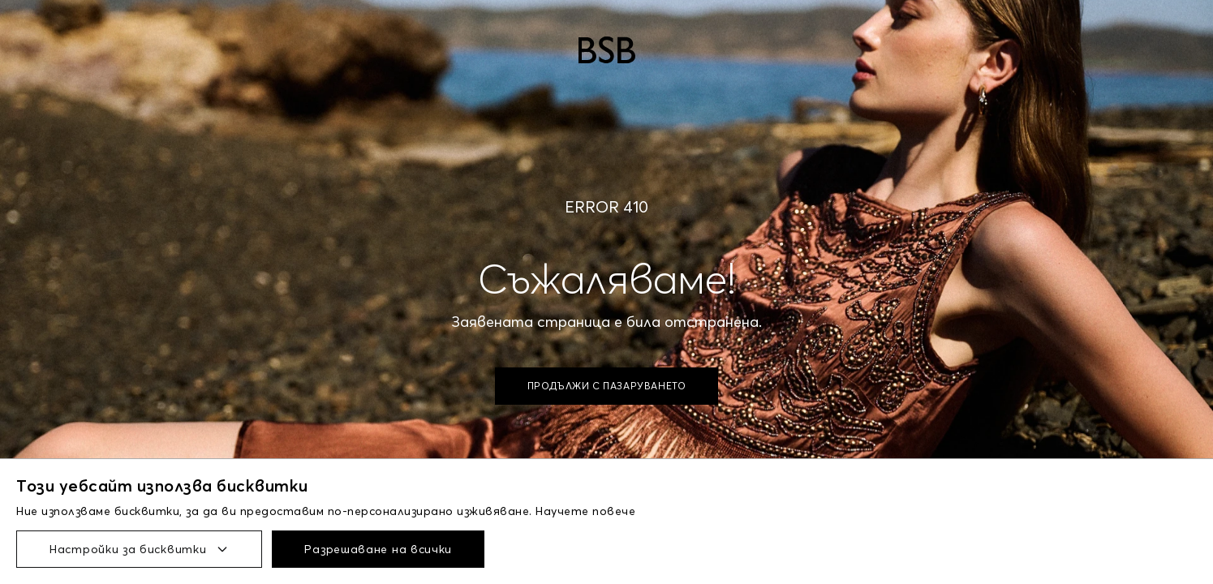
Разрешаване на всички (378, 549)
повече (613, 511)
